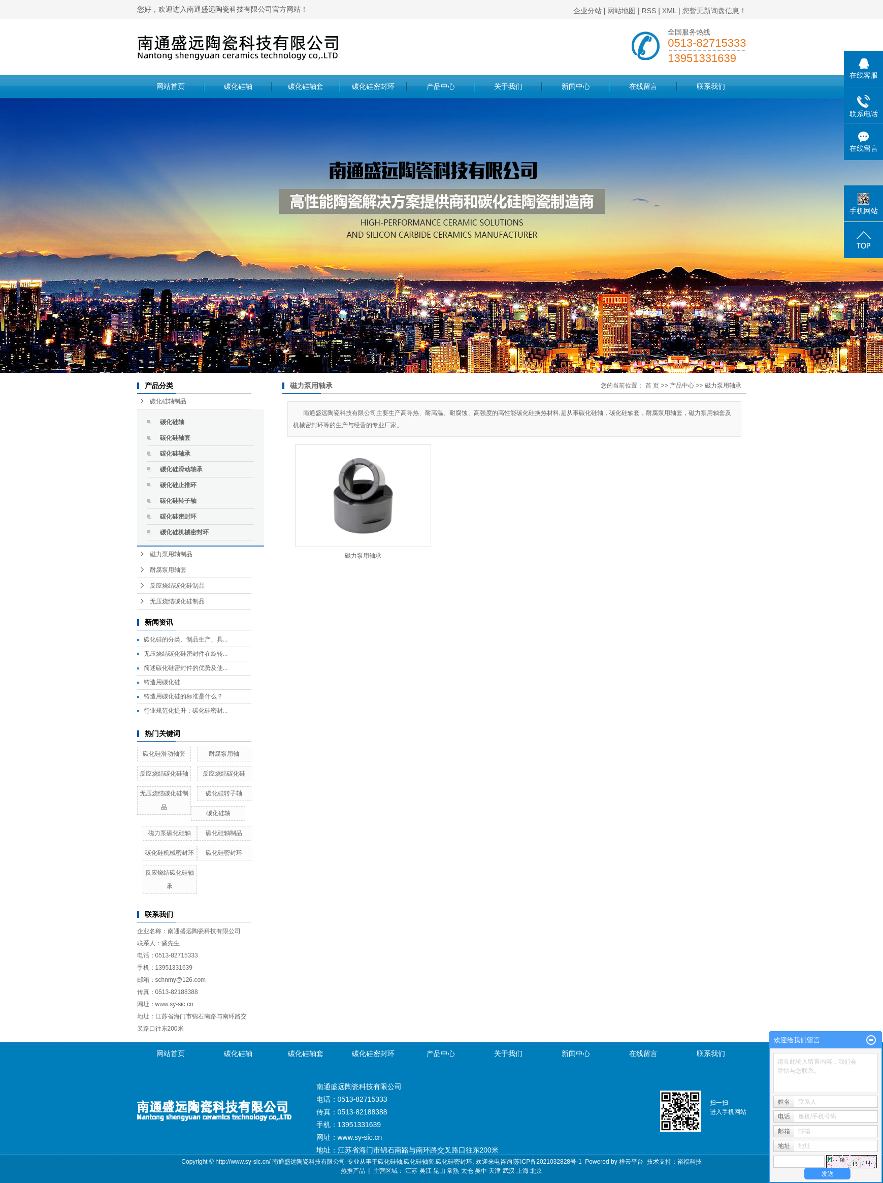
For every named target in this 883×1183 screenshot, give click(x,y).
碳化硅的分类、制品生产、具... (186, 639)
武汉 (509, 1170)
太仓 (467, 1170)
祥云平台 (631, 1161)
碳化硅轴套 (305, 86)
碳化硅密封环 (373, 86)
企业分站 (587, 11)
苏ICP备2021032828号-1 (547, 1161)
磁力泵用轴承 (723, 385)
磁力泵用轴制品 (171, 554)
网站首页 (170, 86)
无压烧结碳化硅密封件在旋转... (186, 653)
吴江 (425, 1170)
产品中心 (441, 86)
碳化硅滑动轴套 (164, 753)
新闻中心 (576, 86)
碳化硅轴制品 (168, 401)
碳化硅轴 (238, 86)
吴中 (481, 1170)
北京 (536, 1170)
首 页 (652, 385)
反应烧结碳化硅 (224, 773)
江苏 (411, 1170)
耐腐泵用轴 (224, 753)
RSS (649, 11)
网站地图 (621, 11)
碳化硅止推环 (178, 485)
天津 (494, 1170)
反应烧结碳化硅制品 (177, 585)
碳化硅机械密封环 (184, 532)
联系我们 (711, 86)
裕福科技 (689, 1161)
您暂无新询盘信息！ (714, 11)
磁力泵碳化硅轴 (169, 833)
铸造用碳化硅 (162, 682)
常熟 (453, 1170)
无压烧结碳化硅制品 (177, 601)
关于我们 (508, 86)
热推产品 (353, 1170)
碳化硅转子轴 (178, 500)
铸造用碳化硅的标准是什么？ (183, 696)
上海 (522, 1170)
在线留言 (643, 86)
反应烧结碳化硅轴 (164, 773)
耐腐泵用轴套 (168, 569)
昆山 (439, 1170)
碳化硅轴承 (175, 453)
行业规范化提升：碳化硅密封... (186, 710)
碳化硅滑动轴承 (181, 469)
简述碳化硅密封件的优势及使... (186, 668)
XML (669, 11)
